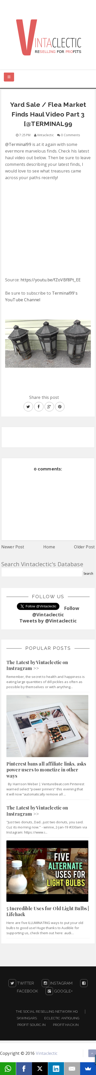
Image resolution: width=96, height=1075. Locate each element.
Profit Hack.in (66, 1025)
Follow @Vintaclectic (55, 611)
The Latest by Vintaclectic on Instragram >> (37, 665)
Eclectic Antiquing (61, 1018)
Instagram (57, 983)
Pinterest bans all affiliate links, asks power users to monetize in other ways (46, 770)
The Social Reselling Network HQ (47, 1011)
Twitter (21, 983)
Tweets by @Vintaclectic (48, 621)
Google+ (59, 991)
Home (49, 547)
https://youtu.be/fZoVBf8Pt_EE (50, 280)
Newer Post (12, 547)
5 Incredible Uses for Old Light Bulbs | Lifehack (47, 911)
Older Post (84, 547)
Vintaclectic (47, 1053)
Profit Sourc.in (31, 1025)
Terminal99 (20, 144)
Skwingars (27, 1018)
